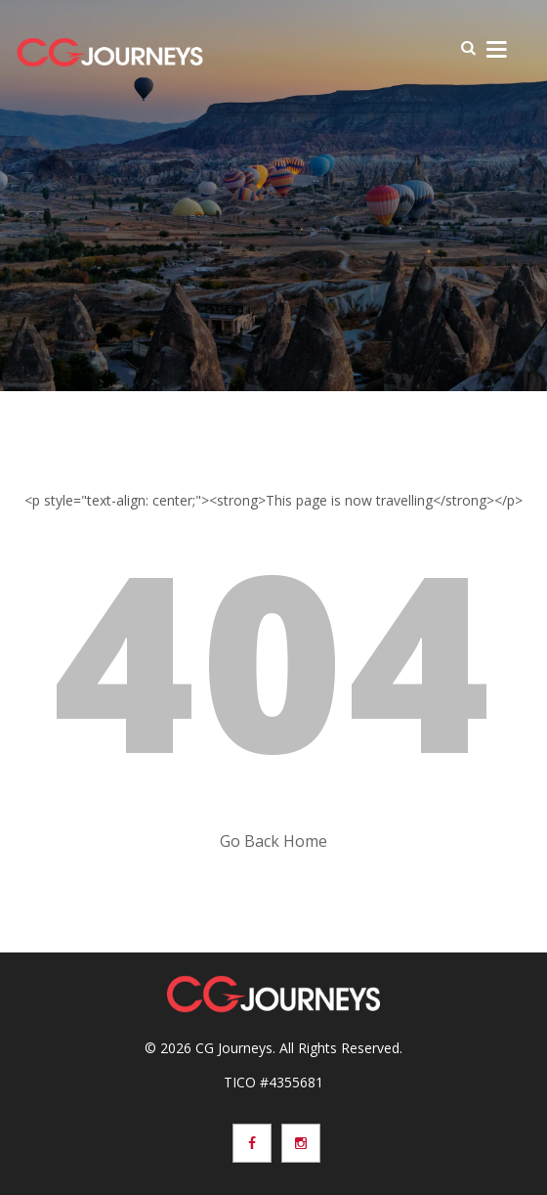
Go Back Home (273, 841)
